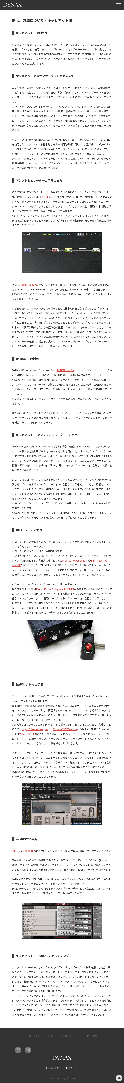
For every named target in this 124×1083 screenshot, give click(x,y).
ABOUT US (68, 1036)
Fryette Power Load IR (75, 560)
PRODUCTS (34, 1036)
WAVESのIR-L (27, 734)
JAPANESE (53, 1068)
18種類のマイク (65, 370)
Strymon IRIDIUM (63, 589)
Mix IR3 (16, 850)
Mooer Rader (43, 589)
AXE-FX (46, 197)
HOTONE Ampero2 (27, 284)
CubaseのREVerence (65, 729)
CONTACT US (89, 1036)
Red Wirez (29, 850)
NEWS (51, 1036)
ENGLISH (69, 1068)
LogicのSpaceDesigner (35, 729)
